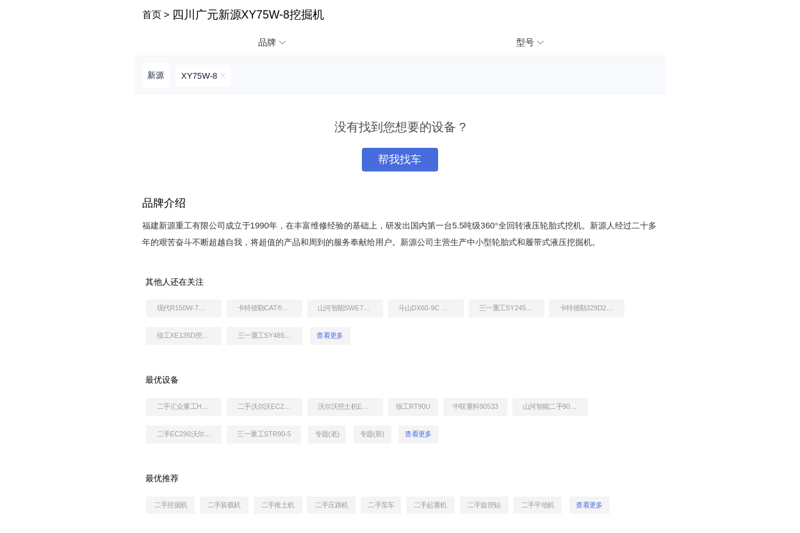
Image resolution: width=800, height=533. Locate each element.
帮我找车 (399, 160)
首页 (151, 14)
